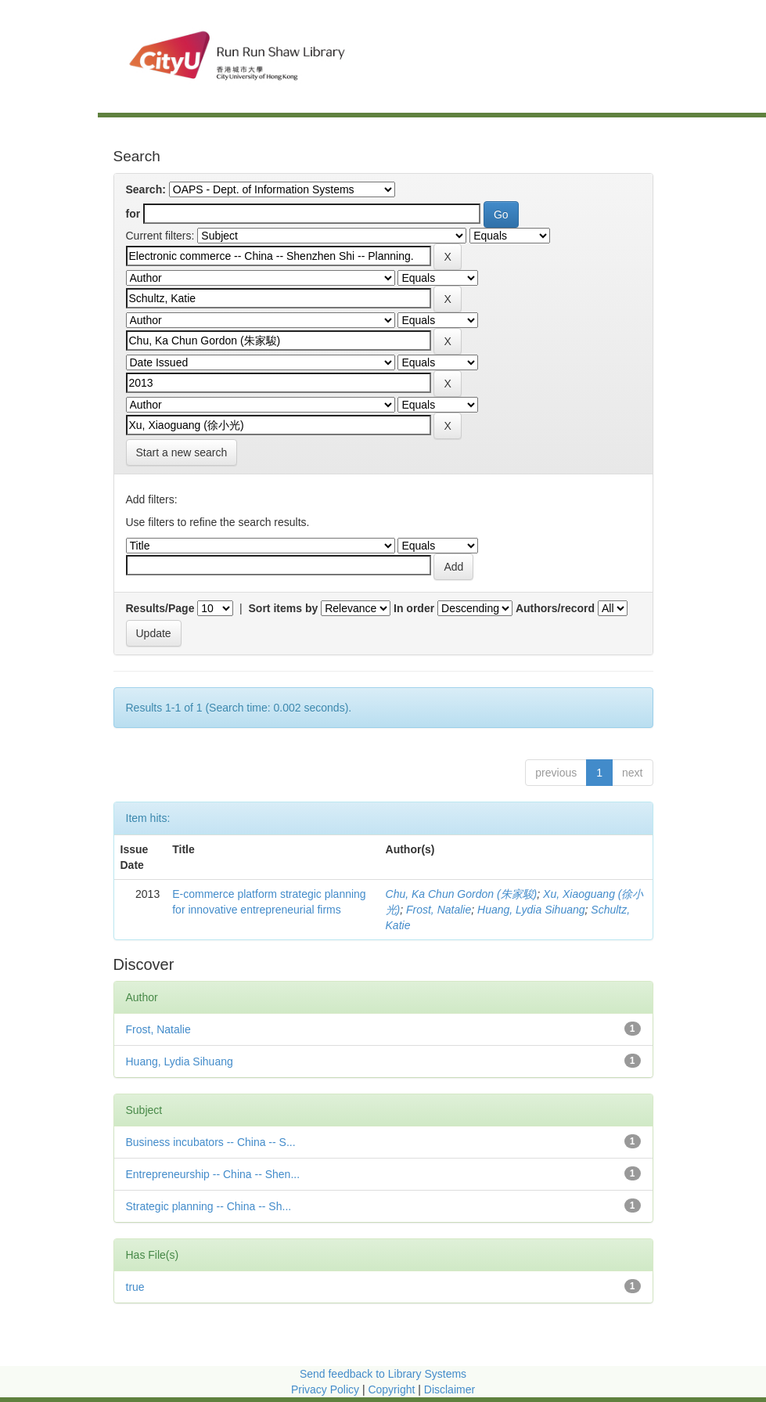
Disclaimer (449, 1389)
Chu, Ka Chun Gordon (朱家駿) (462, 894)
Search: (146, 189)
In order (414, 608)
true (135, 1287)
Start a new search (182, 452)
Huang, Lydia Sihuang (531, 909)
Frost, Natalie (438, 909)
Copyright (393, 1389)
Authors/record (555, 608)
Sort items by (283, 608)
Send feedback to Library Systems (383, 1374)
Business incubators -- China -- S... (211, 1142)
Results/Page (160, 608)
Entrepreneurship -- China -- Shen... (213, 1174)
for (133, 213)
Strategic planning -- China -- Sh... (209, 1206)
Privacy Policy (325, 1389)
